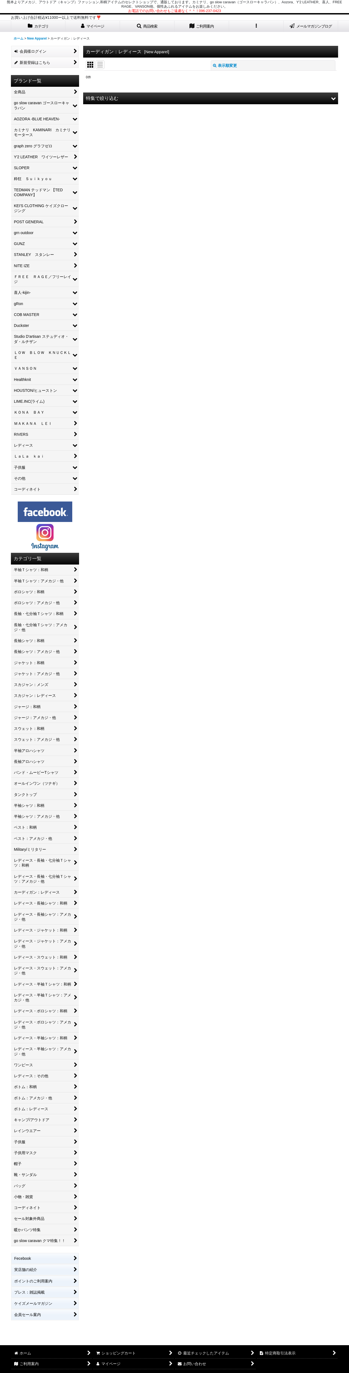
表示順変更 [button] (225, 65)
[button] (147, 26)
